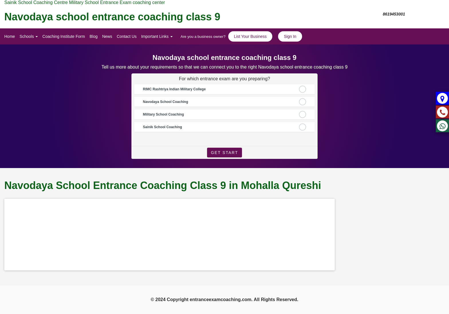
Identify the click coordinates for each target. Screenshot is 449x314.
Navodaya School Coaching (165, 102)
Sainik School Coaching (162, 127)
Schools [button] (28, 36)
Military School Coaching (163, 114)
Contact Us (127, 36)
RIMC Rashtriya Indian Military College (174, 89)
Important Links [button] (157, 36)
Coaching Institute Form (63, 36)
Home (9, 36)
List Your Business (250, 36)
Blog (94, 36)
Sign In (290, 36)
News (107, 36)
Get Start (224, 152)
